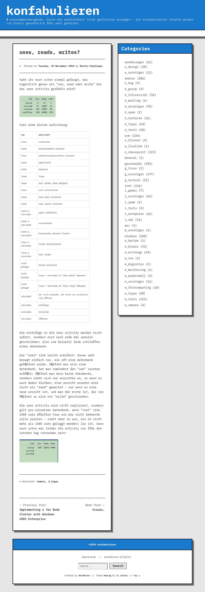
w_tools (131, 299)
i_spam (130, 202)
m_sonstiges (134, 230)
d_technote (133, 118)
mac (127, 225)
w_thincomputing (138, 287)
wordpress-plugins (117, 556)
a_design (132, 67)
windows (131, 236)
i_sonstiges (134, 196)
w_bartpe (132, 240)
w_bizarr (132, 246)
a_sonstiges (134, 72)
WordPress (84, 575)
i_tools (131, 208)
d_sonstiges (134, 106)
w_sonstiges (134, 281)
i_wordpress (134, 214)
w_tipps (131, 293)
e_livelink (133, 146)
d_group (131, 89)
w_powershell (135, 276)
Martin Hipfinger (91, 65)
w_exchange (133, 252)
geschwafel (133, 164)
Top (136, 575)
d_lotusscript (136, 95)
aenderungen (134, 62)
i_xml (129, 220)
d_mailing (132, 100)
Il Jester (122, 575)
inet (128, 186)
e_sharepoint (135, 152)
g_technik (132, 180)
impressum (88, 556)
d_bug (129, 83)
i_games (131, 190)
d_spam (130, 112)
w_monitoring (135, 270)
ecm (127, 135)
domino (41, 481)
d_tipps (53, 481)
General (131, 158)
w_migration (134, 264)
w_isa (129, 258)
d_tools (131, 130)
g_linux (131, 168)
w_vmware (132, 305)
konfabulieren (52, 10)
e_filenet (132, 140)
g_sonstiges (134, 174)
